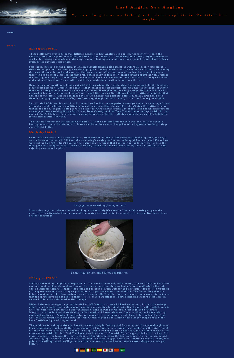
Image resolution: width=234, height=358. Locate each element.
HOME (10, 32)
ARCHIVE (11, 46)
